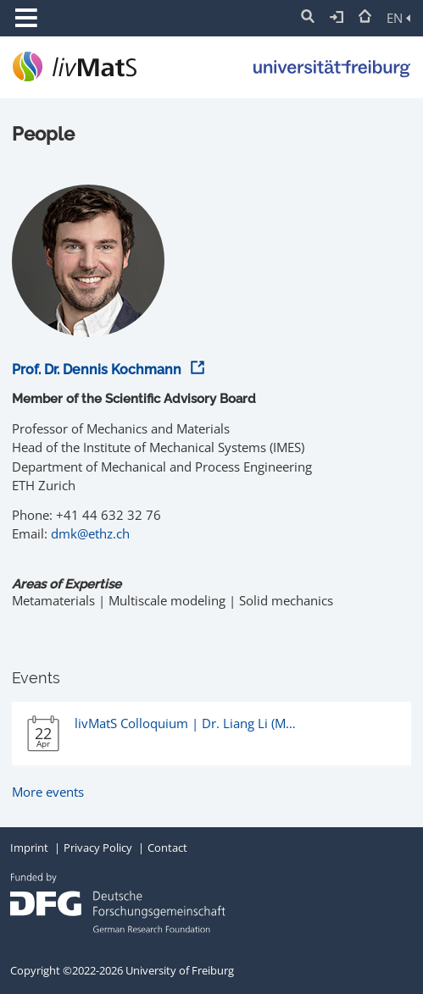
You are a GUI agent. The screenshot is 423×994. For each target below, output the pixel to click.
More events (48, 791)
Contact (167, 847)
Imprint (29, 847)
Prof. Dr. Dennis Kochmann (106, 370)
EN (398, 17)
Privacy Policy (98, 847)
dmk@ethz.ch (90, 533)
